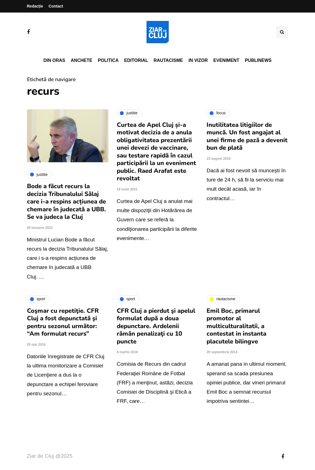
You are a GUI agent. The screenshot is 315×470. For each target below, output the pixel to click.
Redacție (35, 6)
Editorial (136, 60)
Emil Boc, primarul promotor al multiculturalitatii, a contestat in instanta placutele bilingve (236, 326)
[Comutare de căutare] (282, 32)
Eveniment (226, 60)
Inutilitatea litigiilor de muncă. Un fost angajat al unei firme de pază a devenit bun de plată (247, 136)
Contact (56, 6)
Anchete (81, 60)
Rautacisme (168, 60)
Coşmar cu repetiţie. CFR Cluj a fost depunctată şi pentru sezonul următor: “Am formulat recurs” (63, 322)
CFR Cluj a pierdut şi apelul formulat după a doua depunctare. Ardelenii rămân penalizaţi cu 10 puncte (156, 326)
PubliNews (258, 60)
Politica (108, 60)
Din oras (54, 60)
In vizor (198, 60)
